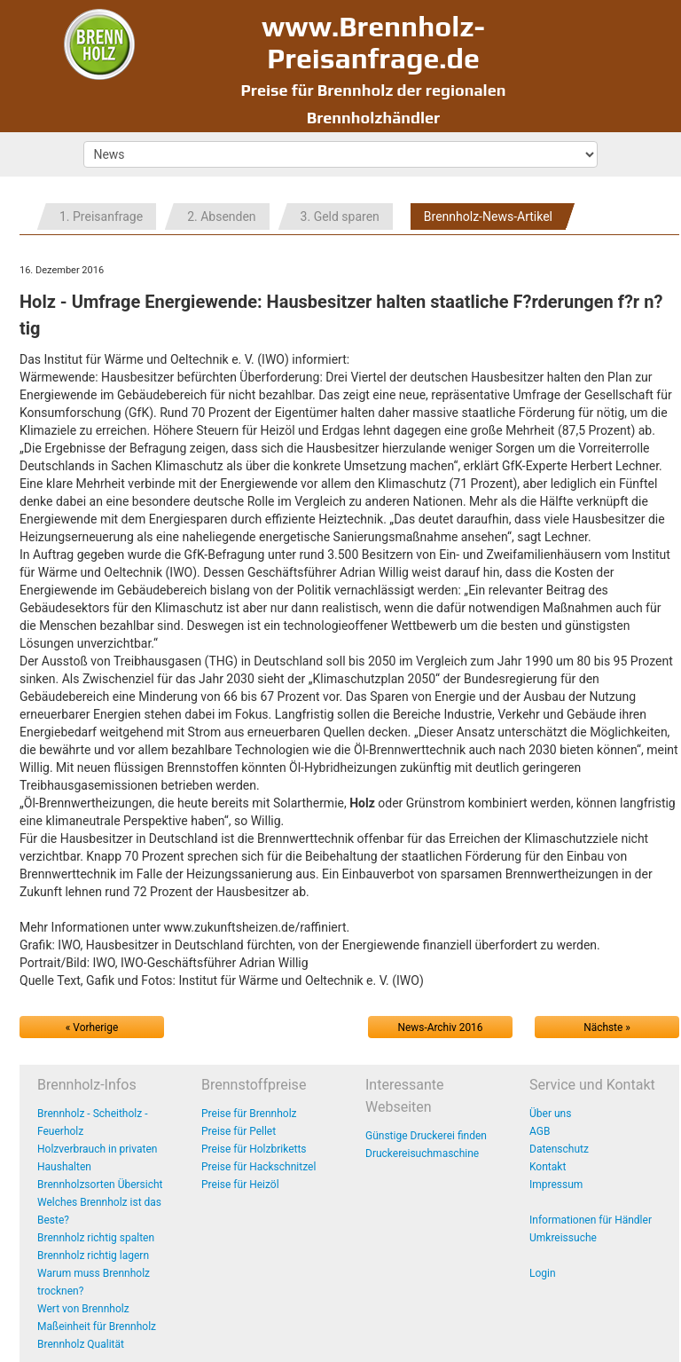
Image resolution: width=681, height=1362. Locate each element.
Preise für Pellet (238, 1131)
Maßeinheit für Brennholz (96, 1326)
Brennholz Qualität (80, 1344)
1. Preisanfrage (101, 216)
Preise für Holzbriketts (254, 1149)
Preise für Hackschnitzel (258, 1167)
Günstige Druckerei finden (426, 1136)
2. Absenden (221, 216)
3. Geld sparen (340, 216)
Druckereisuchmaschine (422, 1153)
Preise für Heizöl (240, 1184)
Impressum (556, 1184)
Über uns (550, 1113)
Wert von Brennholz (83, 1309)
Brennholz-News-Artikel (488, 216)
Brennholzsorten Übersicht (100, 1184)
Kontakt (547, 1167)
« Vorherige (92, 1027)
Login (542, 1273)
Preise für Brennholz (249, 1113)
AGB (539, 1131)
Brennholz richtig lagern (93, 1255)
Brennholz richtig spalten (95, 1238)
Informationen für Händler (590, 1220)
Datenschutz (559, 1149)
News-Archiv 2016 (440, 1027)
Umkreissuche (563, 1238)
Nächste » (606, 1027)
